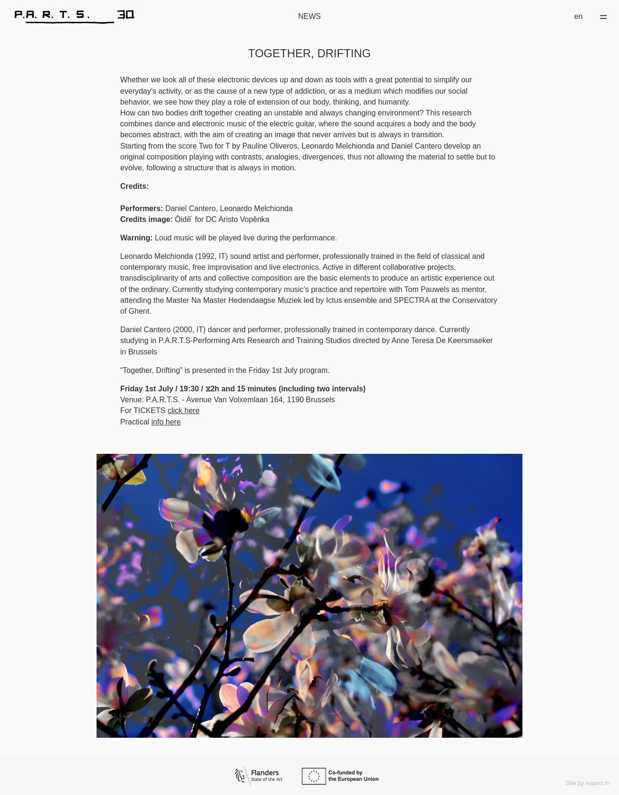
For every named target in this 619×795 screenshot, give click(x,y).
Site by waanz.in (588, 782)
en (578, 16)
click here (184, 410)
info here (166, 422)
